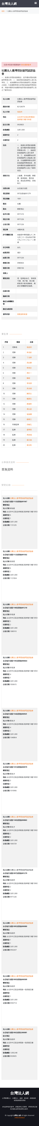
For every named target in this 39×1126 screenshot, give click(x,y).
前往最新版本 (26, 65)
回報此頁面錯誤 (19, 1118)
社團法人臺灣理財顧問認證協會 (21, 498)
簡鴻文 (29, 368)
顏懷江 (29, 419)
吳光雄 (29, 388)
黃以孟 (29, 409)
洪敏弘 (29, 424)
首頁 (3, 11)
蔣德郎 (29, 404)
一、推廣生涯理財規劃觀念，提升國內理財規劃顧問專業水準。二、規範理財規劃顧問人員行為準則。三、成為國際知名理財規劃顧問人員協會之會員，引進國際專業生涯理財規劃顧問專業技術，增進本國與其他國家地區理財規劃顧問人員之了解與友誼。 (19, 83)
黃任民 (29, 445)
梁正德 (29, 440)
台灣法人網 (9, 4)
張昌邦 (19, 112)
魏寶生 (29, 399)
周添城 (29, 435)
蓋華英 (29, 429)
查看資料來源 (22, 314)
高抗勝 (29, 362)
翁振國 (29, 414)
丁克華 (29, 357)
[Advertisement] (19, 40)
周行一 (29, 373)
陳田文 (29, 393)
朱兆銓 (29, 352)
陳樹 (28, 378)
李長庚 (29, 383)
